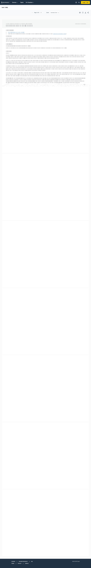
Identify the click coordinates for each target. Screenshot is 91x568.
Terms (12, 563)
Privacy (19, 563)
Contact (27, 563)
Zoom (47, 12)
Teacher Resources (23, 561)
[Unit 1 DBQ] (45, 288)
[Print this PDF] (79, 13)
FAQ (32, 561)
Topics (22, 2)
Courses (15, 2)
